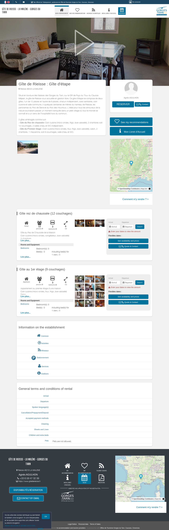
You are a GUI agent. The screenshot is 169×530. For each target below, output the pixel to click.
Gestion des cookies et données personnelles (20, 526)
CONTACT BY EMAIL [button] (28, 498)
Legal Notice (72, 524)
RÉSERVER (123, 104)
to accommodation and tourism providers (71, 528)
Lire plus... (25, 240)
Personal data (83, 524)
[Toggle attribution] (149, 188)
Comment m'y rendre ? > (135, 199)
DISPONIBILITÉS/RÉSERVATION (28, 490)
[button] (142, 104)
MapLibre (144, 189)
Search (140, 227)
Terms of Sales (95, 524)
